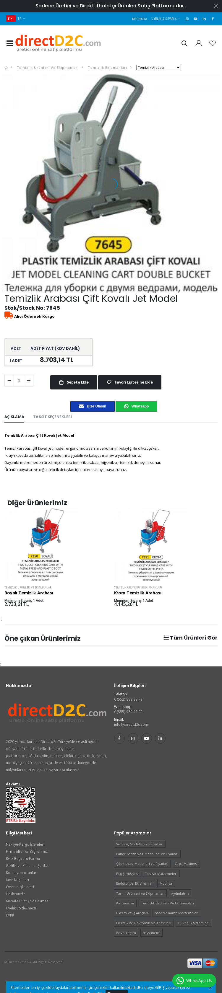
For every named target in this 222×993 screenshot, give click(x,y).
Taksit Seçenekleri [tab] (52, 416)
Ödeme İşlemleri (20, 886)
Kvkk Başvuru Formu (23, 858)
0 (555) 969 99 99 (128, 711)
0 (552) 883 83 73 (128, 699)
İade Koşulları (17, 879)
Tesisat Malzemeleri (161, 873)
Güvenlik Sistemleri (193, 923)
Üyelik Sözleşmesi (21, 908)
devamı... (14, 784)
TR (14, 19)
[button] (184, 44)
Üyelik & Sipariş (163, 19)
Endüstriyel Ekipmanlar (134, 883)
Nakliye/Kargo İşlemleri (25, 844)
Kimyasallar (125, 903)
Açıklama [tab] (14, 416)
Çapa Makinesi (186, 863)
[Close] (210, 988)
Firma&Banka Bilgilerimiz (27, 851)
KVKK (10, 915)
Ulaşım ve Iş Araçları (132, 913)
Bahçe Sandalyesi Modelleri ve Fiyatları (147, 854)
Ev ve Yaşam (126, 932)
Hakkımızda (15, 893)
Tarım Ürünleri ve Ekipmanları (140, 893)
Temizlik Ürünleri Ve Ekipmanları (47, 67)
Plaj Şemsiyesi (127, 873)
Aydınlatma (180, 893)
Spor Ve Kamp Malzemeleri (177, 913)
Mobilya (166, 883)
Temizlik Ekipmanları (107, 67)
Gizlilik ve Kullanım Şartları (28, 865)
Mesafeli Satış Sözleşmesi (27, 901)
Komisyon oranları (21, 872)
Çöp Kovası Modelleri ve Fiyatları (142, 863)
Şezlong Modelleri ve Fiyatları (139, 844)
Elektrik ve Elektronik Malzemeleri (143, 923)
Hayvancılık (151, 932)
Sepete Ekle (77, 382)
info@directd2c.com (131, 724)
